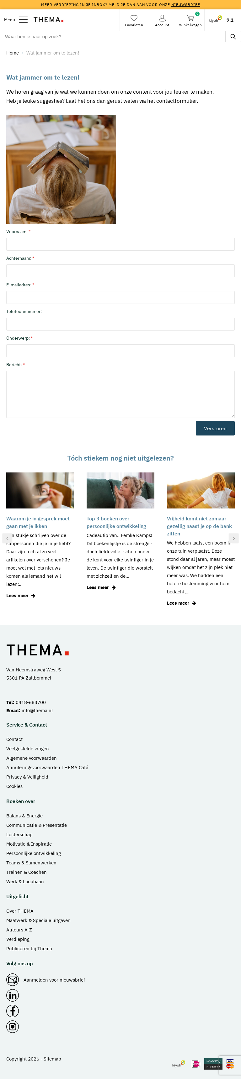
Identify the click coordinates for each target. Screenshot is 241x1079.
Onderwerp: (19, 338)
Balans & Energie (24, 816)
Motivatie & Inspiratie (29, 844)
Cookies (14, 786)
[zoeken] (233, 36)
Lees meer (21, 595)
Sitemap (52, 1059)
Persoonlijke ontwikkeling (33, 853)
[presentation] (7, 538)
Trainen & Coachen (26, 872)
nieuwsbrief (185, 4)
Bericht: (15, 364)
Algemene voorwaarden (31, 758)
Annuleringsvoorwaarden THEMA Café (47, 767)
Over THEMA (20, 911)
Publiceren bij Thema (29, 948)
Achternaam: (20, 258)
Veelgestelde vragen (27, 749)
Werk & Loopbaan (25, 881)
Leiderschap (19, 834)
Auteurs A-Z (19, 930)
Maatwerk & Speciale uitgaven (38, 920)
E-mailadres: (20, 285)
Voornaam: (18, 231)
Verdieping (17, 939)
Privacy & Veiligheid (27, 777)
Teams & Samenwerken (31, 863)
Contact (14, 739)
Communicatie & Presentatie (36, 825)
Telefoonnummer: (24, 311)
